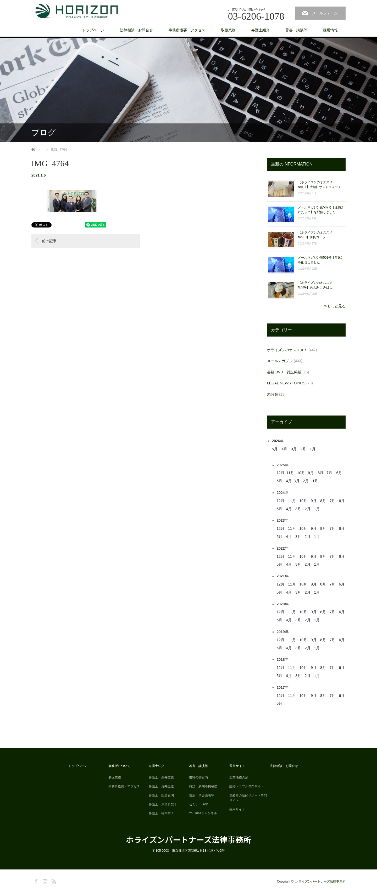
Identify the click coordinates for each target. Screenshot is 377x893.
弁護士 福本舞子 (161, 813)
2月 (303, 449)
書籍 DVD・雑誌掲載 (284, 372)
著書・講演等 (296, 30)
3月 (294, 449)
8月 (321, 473)
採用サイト (237, 809)
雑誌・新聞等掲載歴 (203, 786)
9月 (311, 473)
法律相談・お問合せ (136, 30)
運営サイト (237, 766)
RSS (53, 880)
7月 (329, 473)
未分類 (272, 394)
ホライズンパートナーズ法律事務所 (188, 839)
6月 (339, 473)
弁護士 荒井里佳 (161, 786)
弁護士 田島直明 (161, 795)
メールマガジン (280, 361)
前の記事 (49, 241)
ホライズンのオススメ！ (287, 350)
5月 (275, 449)
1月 (312, 449)
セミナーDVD (198, 804)
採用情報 (330, 30)
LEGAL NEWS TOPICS (286, 383)
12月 (280, 473)
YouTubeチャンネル (203, 813)
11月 (290, 473)
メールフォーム (325, 13)
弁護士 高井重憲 (161, 777)
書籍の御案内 (198, 777)
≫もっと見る (335, 306)
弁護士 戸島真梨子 (163, 804)
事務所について (119, 766)
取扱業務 (228, 30)
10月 (301, 473)
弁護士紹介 (260, 30)
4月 (284, 449)
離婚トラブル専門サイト (246, 786)
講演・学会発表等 (201, 795)
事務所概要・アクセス (187, 30)
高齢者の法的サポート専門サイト (248, 798)
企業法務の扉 (238, 777)
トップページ (93, 30)
